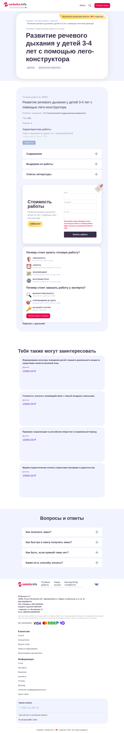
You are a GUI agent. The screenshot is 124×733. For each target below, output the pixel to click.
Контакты (22, 677)
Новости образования (27, 649)
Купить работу (80, 234)
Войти (77, 5)
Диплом (54, 21)
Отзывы (21, 682)
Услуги (21, 636)
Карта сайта (23, 695)
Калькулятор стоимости (71, 584)
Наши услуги (57, 584)
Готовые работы (42, 21)
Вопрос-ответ (24, 645)
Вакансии (22, 673)
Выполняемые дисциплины (30, 654)
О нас (20, 664)
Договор (21, 686)
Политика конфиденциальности (32, 690)
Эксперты (22, 668)
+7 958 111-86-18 (29, 708)
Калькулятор (23, 641)
